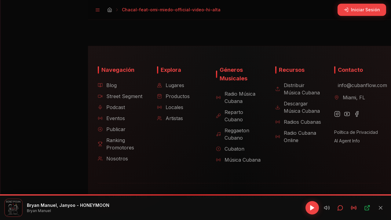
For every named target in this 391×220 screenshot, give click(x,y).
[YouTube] (345, 115)
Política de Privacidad (354, 133)
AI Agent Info (345, 142)
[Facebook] (355, 115)
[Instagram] (335, 115)
